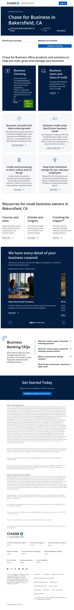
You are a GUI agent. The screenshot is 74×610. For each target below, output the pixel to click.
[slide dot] (31, 322)
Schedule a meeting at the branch (37, 393)
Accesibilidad (37, 590)
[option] (34, 293)
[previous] (10, 322)
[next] (64, 322)
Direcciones (61, 31)
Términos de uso (53, 586)
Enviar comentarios (56, 590)
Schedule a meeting (54, 46)
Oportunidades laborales (41, 582)
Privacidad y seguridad (40, 586)
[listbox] (37, 294)
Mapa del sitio (54, 582)
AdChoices (46, 590)
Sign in (63, 3)
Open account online (28, 103)
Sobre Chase (37, 574)
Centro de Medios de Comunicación (44, 578)
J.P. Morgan (46, 574)
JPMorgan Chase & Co (58, 574)
